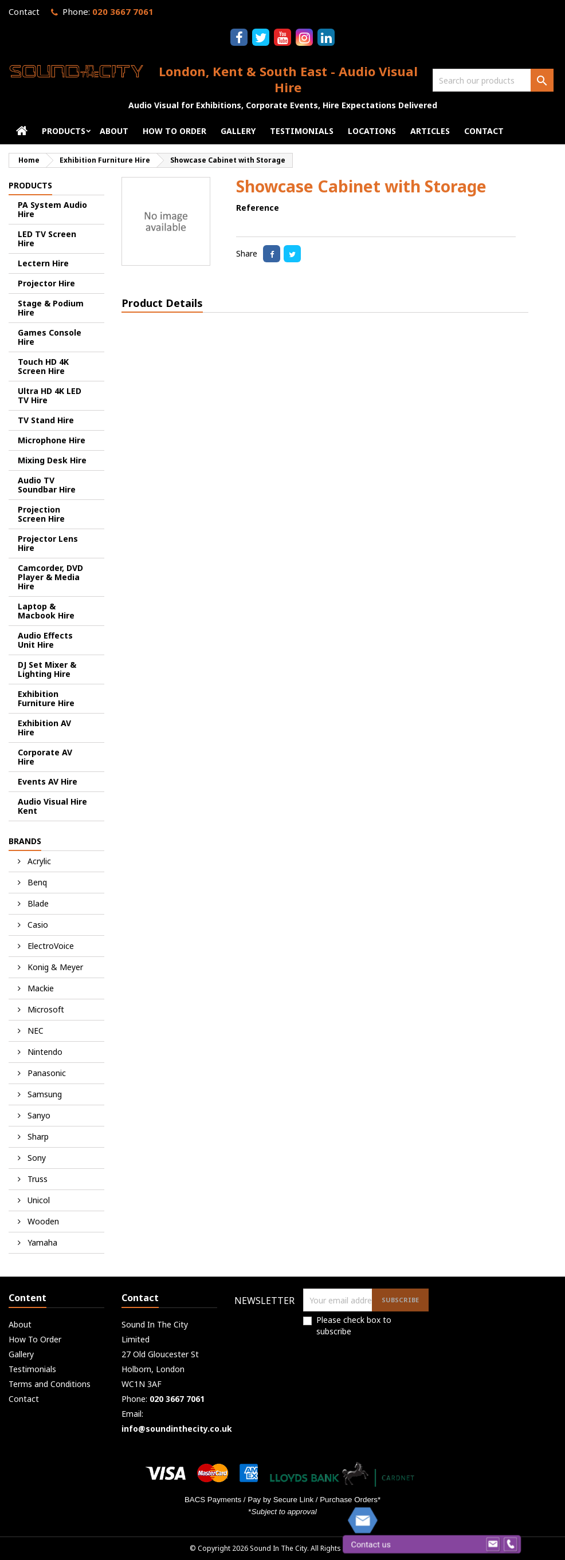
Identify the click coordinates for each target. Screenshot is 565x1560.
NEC (34, 1030)
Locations (372, 130)
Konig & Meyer (54, 967)
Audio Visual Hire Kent (52, 806)
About (114, 130)
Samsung (43, 1094)
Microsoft (44, 1009)
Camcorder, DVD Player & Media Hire (50, 577)
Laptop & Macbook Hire (46, 611)
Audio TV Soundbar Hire (47, 485)
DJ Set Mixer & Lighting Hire (47, 669)
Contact (24, 11)
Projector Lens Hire (48, 543)
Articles (430, 130)
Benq (36, 882)
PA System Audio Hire (52, 209)
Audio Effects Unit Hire (45, 640)
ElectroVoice (49, 945)
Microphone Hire (51, 440)
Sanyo (37, 1115)
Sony (35, 1157)
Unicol (37, 1200)
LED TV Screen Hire (47, 239)
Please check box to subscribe (353, 1325)
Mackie (39, 988)
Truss (36, 1178)
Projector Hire (46, 283)
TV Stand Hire (46, 420)
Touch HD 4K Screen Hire (43, 366)
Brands (25, 841)
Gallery (238, 130)
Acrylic (38, 861)
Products (63, 130)
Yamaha (41, 1242)
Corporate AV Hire (45, 757)
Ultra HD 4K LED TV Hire (49, 395)
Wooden (42, 1221)
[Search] (493, 80)
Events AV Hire (47, 781)
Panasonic (45, 1072)
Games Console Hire (49, 337)
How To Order (174, 130)
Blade (37, 903)
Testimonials (301, 130)
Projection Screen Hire (41, 514)
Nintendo (43, 1051)
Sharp (37, 1136)
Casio (36, 924)
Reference (257, 207)
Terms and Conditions (50, 1383)
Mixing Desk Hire (52, 460)
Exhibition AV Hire (44, 728)
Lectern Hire (43, 263)
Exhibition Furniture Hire (46, 698)
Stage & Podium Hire (51, 308)
